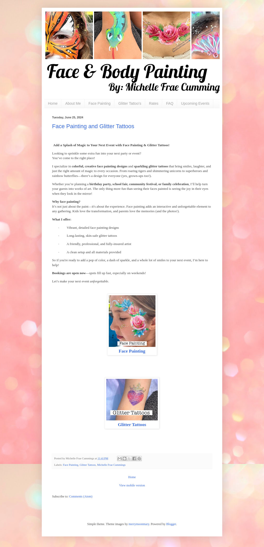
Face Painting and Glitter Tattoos (93, 126)
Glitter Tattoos (132, 424)
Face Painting (99, 103)
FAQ (169, 103)
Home (52, 103)
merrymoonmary (139, 524)
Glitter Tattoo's (129, 103)
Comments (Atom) (80, 496)
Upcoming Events (195, 103)
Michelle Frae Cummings (111, 464)
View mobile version (132, 485)
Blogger (171, 524)
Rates (154, 103)
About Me (73, 103)
